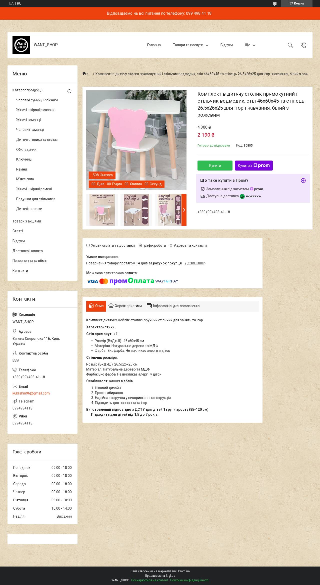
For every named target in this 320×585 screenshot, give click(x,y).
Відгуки (226, 45)
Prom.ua (184, 571)
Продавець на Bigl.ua (160, 576)
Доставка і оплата (27, 251)
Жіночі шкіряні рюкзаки (35, 110)
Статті (17, 231)
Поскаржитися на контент (149, 580)
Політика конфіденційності (189, 580)
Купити (215, 166)
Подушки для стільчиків (36, 199)
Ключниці (24, 159)
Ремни (21, 169)
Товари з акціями (26, 221)
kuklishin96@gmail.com (31, 393)
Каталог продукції (27, 90)
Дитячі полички (29, 209)
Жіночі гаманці (28, 120)
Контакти (20, 271)
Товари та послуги (188, 45)
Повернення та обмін (29, 261)
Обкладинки (26, 150)
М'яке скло (25, 179)
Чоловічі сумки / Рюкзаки (37, 100)
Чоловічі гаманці (30, 130)
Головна (154, 45)
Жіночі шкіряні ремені (34, 189)
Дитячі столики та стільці (37, 140)
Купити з (254, 165)
